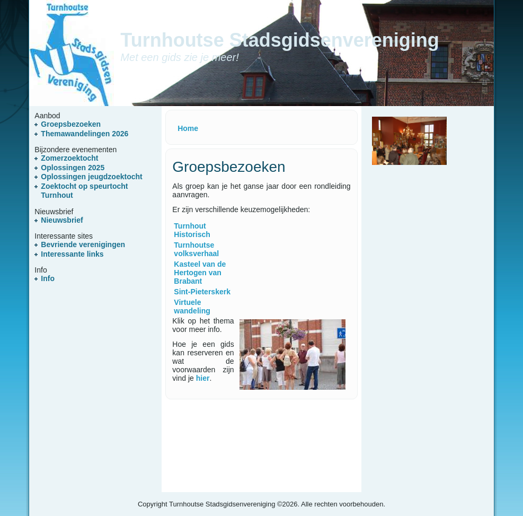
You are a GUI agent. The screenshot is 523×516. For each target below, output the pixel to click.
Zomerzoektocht (69, 158)
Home (188, 128)
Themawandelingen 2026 (84, 133)
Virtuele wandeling (192, 306)
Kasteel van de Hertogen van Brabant (200, 272)
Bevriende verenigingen (83, 244)
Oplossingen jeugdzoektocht (91, 176)
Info (48, 278)
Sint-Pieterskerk (202, 291)
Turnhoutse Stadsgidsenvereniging (279, 40)
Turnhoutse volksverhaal (196, 249)
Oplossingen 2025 (72, 167)
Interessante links (72, 254)
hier (203, 378)
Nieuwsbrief (62, 220)
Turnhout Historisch (192, 230)
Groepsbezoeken (71, 124)
